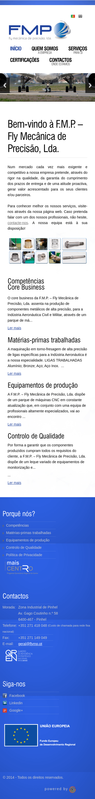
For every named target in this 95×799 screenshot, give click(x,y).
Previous (5, 85)
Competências (17, 525)
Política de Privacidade (24, 555)
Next (90, 85)
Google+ (13, 710)
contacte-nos (18, 223)
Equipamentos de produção (27, 540)
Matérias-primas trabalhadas (28, 533)
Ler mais (14, 328)
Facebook (14, 695)
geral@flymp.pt (30, 644)
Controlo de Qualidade (24, 547)
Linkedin (13, 703)
